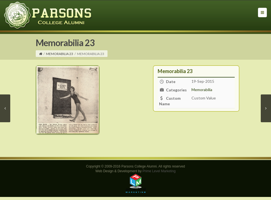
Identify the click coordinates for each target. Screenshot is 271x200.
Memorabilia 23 (59, 54)
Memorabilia (201, 89)
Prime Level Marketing (158, 171)
